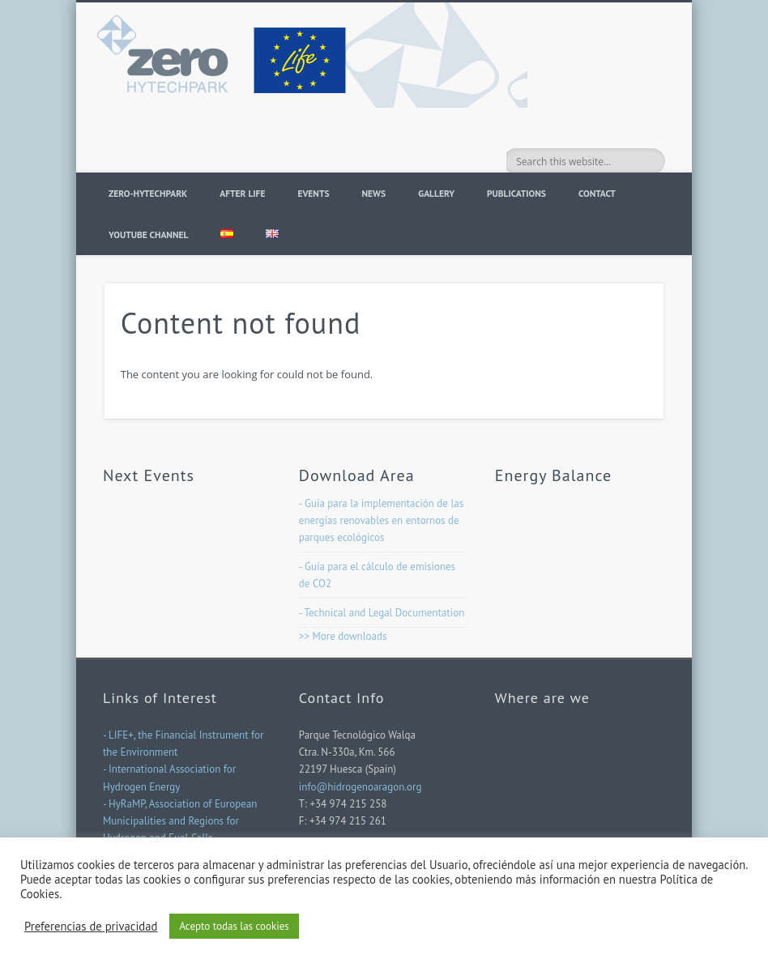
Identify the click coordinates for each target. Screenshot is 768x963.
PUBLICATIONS (516, 193)
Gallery (436, 193)
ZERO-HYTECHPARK (148, 193)
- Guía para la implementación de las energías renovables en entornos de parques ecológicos (381, 520)
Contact (597, 193)
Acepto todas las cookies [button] (233, 926)
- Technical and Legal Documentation (381, 613)
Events (313, 193)
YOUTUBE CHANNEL (148, 234)
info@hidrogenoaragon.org (360, 787)
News (374, 193)
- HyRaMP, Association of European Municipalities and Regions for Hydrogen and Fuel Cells (180, 821)
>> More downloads (343, 636)
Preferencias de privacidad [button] (90, 926)
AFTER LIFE (242, 193)
